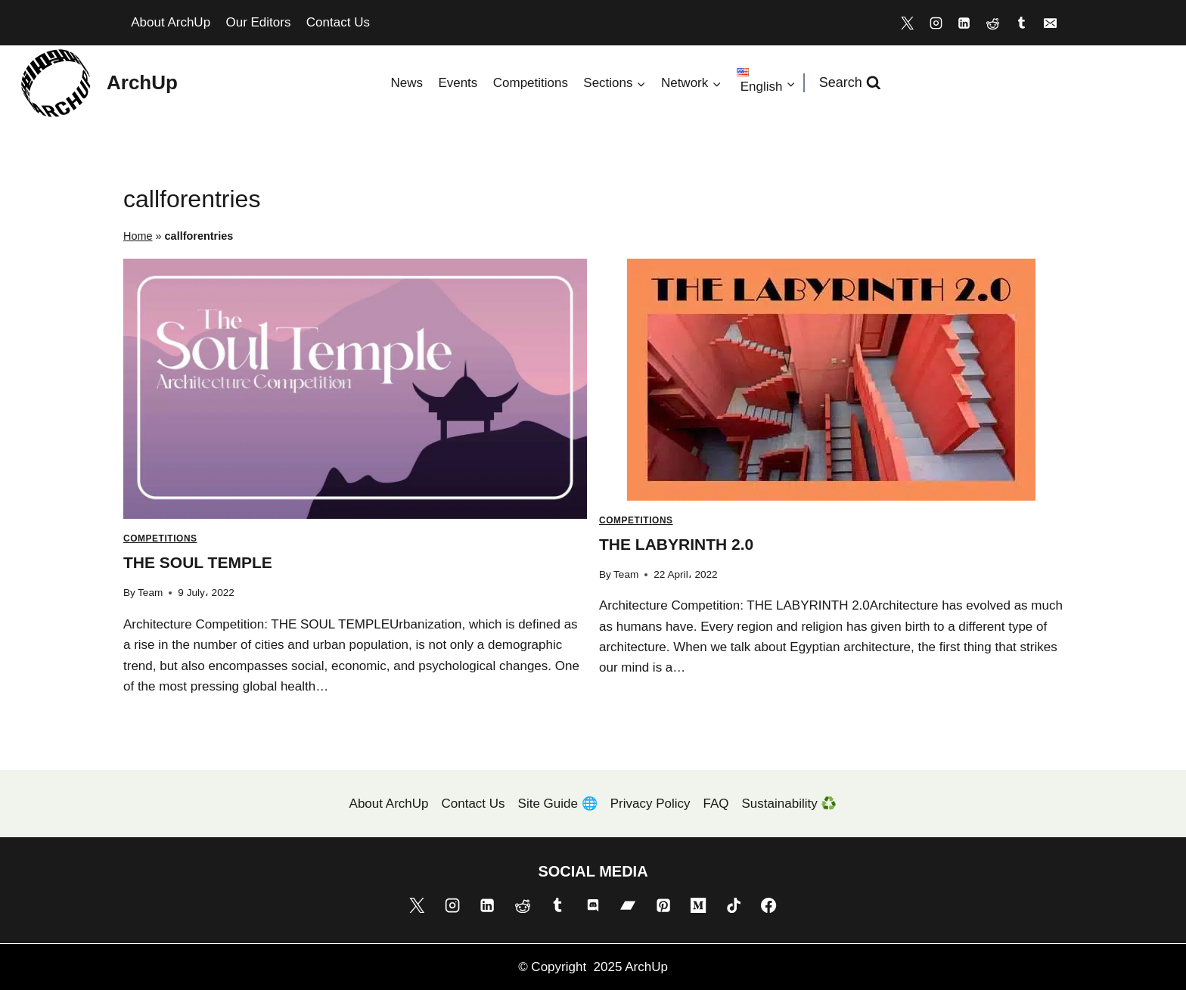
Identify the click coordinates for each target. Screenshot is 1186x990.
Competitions (530, 83)
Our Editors (257, 22)
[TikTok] (734, 905)
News (406, 83)
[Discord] (593, 905)
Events (457, 83)
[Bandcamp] (628, 905)
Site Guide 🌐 (558, 803)
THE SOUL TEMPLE (197, 562)
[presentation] (355, 389)
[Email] (1050, 23)
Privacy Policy (650, 803)
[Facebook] (768, 905)
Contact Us (338, 22)
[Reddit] (993, 23)
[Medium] (698, 905)
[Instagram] (935, 23)
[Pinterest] (663, 905)
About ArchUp (170, 22)
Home (138, 236)
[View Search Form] (850, 83)
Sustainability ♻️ (789, 803)
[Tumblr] (1021, 23)
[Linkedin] (964, 23)
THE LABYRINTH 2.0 (676, 544)
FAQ (716, 803)
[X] (907, 23)
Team (150, 592)
